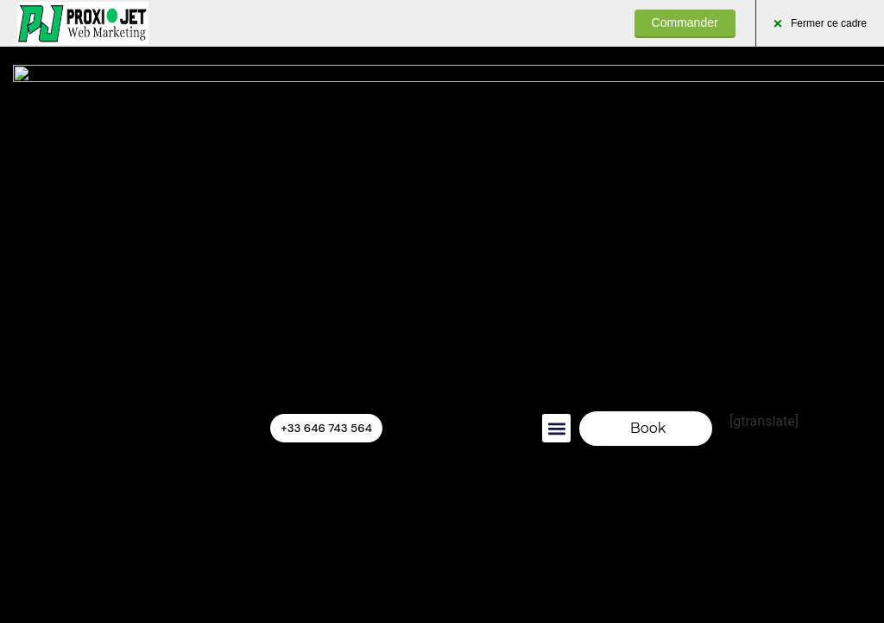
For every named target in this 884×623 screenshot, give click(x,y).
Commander (685, 22)
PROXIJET (82, 23)
